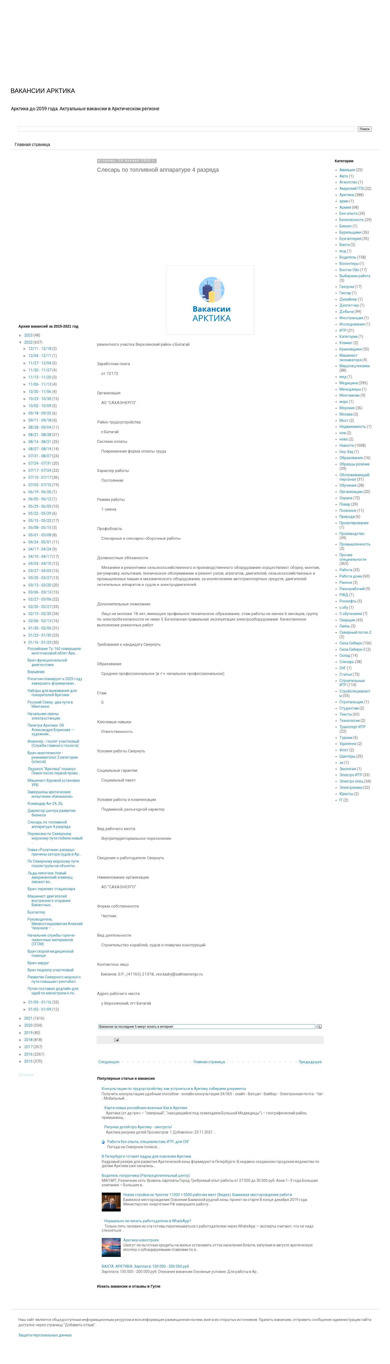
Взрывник (36, 672)
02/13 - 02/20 (40, 614)
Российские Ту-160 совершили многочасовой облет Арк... (54, 651)
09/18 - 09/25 (40, 413)
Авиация (347, 170)
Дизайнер (348, 299)
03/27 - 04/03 (40, 571)
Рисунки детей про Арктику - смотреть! (138, 1127)
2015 (28, 1061)
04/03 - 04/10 (40, 564)
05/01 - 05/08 (40, 535)
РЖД (344, 595)
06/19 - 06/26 (40, 492)
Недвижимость (353, 426)
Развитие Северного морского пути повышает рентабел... (54, 979)
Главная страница (32, 144)
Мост (344, 420)
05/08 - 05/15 (40, 528)
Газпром (347, 287)
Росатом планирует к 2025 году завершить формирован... (55, 681)
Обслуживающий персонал (354, 477)
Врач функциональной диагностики (47, 662)
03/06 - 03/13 (40, 592)
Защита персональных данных (45, 1335)
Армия (345, 207)
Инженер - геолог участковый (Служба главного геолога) (53, 743)
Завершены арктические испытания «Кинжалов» (50, 794)
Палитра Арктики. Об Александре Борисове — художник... (51, 729)
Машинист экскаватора (351, 357)
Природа (347, 517)
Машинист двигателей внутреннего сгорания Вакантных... (49, 900)
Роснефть (348, 601)
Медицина (349, 383)
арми (344, 201)
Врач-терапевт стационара (51, 889)
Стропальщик (351, 702)
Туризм (346, 738)
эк (341, 762)
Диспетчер (349, 305)
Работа (346, 570)
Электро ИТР (351, 775)
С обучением (351, 614)
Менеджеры (350, 389)
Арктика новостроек (141, 1240)
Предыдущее (310, 1062)
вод (343, 251)
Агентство (348, 182)
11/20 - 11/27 (40, 370)
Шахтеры (347, 756)
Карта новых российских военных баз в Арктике (146, 1108)
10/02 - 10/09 (40, 406)
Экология (348, 769)
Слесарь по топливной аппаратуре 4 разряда (49, 824)
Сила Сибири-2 (352, 649)
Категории (349, 336)
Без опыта (348, 213)
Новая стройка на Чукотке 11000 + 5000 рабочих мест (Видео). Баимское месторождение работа (207, 1195)
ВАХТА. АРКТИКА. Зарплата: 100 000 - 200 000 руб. (146, 1266)
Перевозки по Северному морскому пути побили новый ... (55, 838)
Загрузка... (27, 1075)
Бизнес (346, 226)
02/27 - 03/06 (40, 599)
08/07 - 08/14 (40, 449)
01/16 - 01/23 (40, 642)
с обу (344, 607)
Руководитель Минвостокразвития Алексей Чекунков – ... (55, 923)
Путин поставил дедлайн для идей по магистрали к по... (53, 991)
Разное (346, 582)
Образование (351, 458)
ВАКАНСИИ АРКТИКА (43, 90)
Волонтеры (349, 263)
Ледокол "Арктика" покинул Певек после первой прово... (54, 771)
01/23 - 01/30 (40, 635)
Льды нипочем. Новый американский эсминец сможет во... (50, 877)
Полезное (348, 510)
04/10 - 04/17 (40, 556)
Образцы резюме (355, 464)
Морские (347, 408)
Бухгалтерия (350, 239)
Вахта (345, 245)
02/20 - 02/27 (40, 607)
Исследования (352, 324)
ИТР (343, 330)
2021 (28, 1018)
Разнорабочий (352, 589)
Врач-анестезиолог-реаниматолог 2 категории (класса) (53, 757)
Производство (352, 534)
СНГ (343, 668)
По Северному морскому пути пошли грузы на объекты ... (53, 863)
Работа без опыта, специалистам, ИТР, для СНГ (148, 1142)
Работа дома (351, 576)
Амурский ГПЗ (352, 188)
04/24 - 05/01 (40, 542)
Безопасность (352, 220)
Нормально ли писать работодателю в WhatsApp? (147, 1221)
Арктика (347, 195)
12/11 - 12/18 (40, 349)
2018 (28, 1040)
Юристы (346, 794)
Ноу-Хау (346, 452)
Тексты (346, 714)
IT (341, 800)
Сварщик (347, 620)
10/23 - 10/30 (40, 399)
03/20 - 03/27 (40, 578)
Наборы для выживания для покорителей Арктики (52, 693)
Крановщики (351, 349)
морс (344, 402)
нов (343, 433)
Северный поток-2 (355, 632)
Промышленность (355, 544)
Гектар (345, 293)
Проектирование (354, 523)
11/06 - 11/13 (40, 384)
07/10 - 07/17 (40, 477)
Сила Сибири (351, 643)
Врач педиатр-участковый (51, 970)
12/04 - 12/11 (40, 356)
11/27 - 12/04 (40, 363)
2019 (28, 1033)
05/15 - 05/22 (40, 520)
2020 (28, 1025)
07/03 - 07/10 (40, 485)
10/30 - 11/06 (40, 392)
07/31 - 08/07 (40, 456)
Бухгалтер (36, 912)
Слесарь (347, 662)
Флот (344, 750)
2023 (28, 335)
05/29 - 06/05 (40, 506)
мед (343, 377)
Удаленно (348, 744)
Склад (345, 655)
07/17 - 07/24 (40, 470)
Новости (347, 445)
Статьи (346, 674)
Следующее (108, 1062)
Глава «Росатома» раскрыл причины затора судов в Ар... (55, 852)
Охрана (346, 498)
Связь (345, 626)
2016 (28, 1054)
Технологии (350, 720)
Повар (345, 504)
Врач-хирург (38, 963)
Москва (346, 414)
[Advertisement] (158, 37)
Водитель (348, 257)
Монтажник (350, 395)
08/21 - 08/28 (40, 435)
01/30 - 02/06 (40, 628)
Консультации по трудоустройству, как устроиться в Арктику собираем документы (174, 1089)
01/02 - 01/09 (40, 1009)
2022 (28, 342)
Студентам (349, 708)
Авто (344, 176)
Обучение (348, 485)
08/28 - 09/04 (40, 427)
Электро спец (351, 781)
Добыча (347, 311)
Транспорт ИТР (353, 727)
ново (344, 439)
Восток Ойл (349, 270)
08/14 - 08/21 (40, 442)
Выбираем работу (355, 276)
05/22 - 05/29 (40, 513)
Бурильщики (350, 232)
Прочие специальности (353, 557)
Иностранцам (351, 318)
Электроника (351, 787)
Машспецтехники (355, 366)
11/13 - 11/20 (40, 377)
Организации (351, 492)
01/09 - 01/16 (40, 1002)
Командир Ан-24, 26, (45, 803)
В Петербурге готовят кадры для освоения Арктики (146, 1156)
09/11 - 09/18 (40, 420)
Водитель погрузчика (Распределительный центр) (146, 1175)
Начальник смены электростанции (44, 716)
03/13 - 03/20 (40, 585)
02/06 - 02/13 (40, 621)
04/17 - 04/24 (40, 549)
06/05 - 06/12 (40, 499)
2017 (28, 1047)
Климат (346, 343)
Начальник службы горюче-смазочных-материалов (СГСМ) (52, 939)
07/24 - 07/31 (40, 463)
